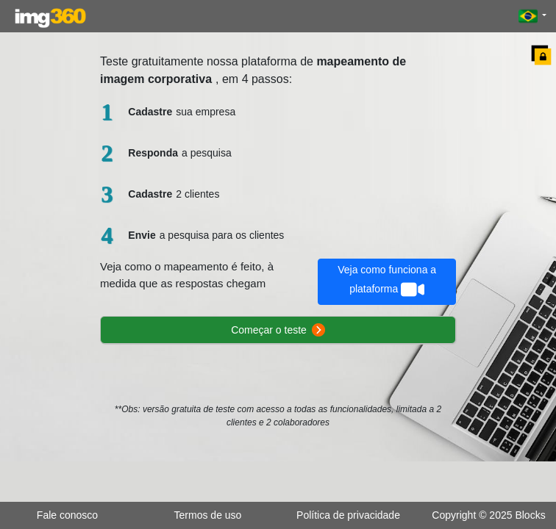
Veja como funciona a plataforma (387, 282)
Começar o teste (278, 330)
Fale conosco (67, 515)
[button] (532, 16)
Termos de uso (208, 515)
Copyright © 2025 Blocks (488, 515)
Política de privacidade (348, 515)
